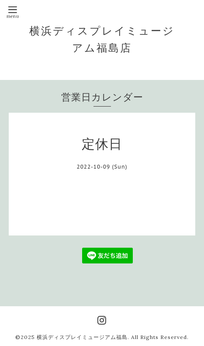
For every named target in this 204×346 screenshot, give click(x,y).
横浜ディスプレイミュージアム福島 (82, 337)
